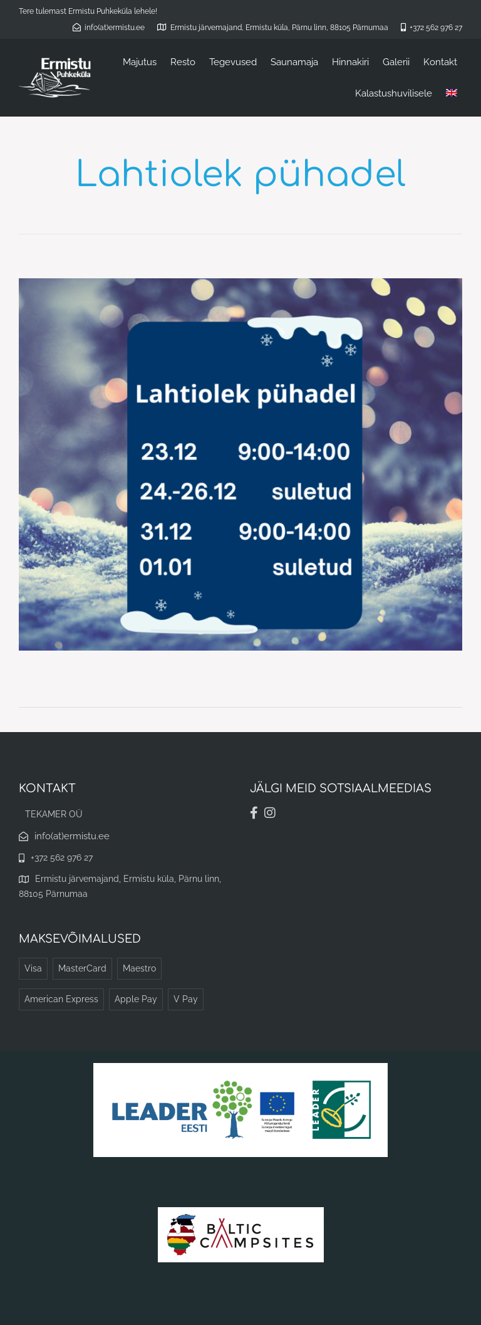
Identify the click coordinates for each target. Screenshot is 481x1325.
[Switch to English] (451, 93)
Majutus (140, 62)
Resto (182, 62)
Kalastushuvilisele (393, 93)
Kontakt (440, 62)
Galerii (396, 62)
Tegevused (233, 62)
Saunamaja (294, 62)
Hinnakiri (350, 62)
